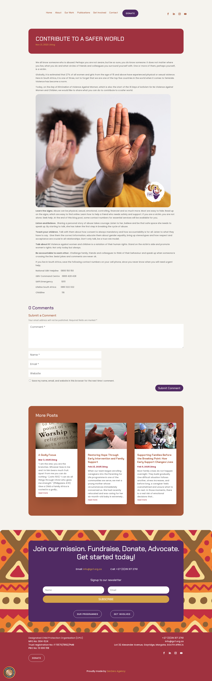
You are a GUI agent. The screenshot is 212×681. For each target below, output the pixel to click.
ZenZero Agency (116, 671)
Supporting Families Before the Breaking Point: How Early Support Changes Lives (155, 458)
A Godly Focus (47, 455)
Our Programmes (87, 614)
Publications (83, 12)
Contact (113, 12)
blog (52, 44)
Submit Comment (169, 388)
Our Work (69, 12)
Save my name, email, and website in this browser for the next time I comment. (73, 380)
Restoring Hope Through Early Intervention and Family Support (106, 458)
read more (43, 493)
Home (49, 12)
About (58, 12)
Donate (130, 13)
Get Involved (99, 12)
